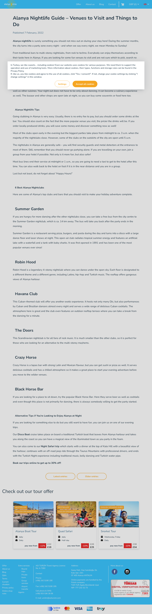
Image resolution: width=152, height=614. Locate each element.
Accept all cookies (85, 84)
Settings (62, 84)
